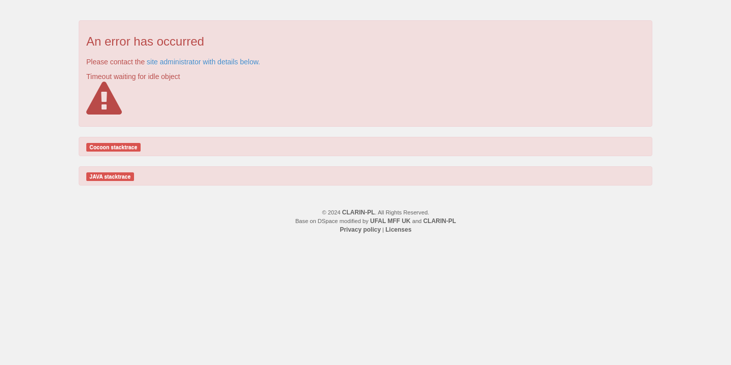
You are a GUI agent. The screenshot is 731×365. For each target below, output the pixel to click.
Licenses (398, 229)
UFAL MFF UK (390, 221)
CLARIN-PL (358, 212)
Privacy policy (360, 229)
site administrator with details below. (203, 62)
